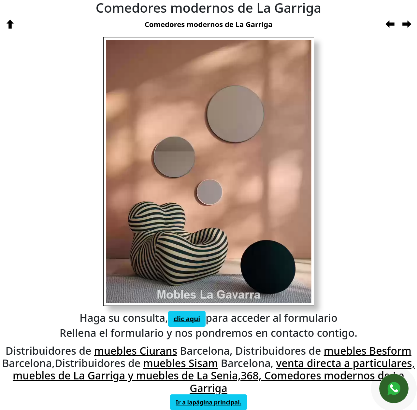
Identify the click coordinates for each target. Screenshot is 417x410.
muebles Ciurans (135, 351)
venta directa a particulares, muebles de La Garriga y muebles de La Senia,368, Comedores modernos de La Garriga (214, 375)
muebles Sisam (180, 363)
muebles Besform (367, 351)
